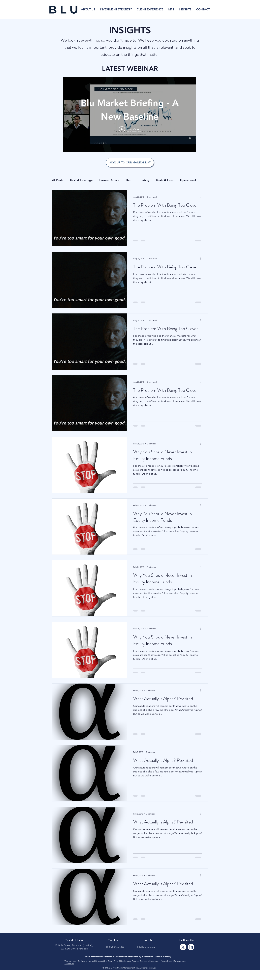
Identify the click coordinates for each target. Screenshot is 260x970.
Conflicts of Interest (86, 961)
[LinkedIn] (191, 947)
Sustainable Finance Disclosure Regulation (140, 961)
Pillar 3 (117, 961)
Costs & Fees (164, 180)
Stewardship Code (104, 961)
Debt (129, 180)
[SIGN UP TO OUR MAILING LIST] (130, 162)
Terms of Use (70, 961)
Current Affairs (109, 180)
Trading (144, 180)
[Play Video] (130, 129)
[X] (183, 947)
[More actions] (201, 197)
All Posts (57, 180)
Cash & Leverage (81, 180)
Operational (188, 180)
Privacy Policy (167, 961)
